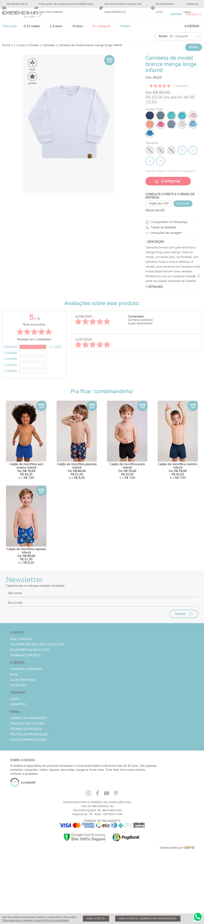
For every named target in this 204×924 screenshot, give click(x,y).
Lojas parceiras (23, 730)
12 (192, 150)
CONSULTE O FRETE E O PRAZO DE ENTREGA (170, 196)
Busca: (163, 36)
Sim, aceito (96, 918)
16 (160, 161)
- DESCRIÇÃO (154, 242)
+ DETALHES (154, 287)
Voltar (193, 47)
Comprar (171, 181)
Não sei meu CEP (155, 210)
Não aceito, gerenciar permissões (148, 918)
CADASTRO (18, 754)
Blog (14, 724)
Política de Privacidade (29, 784)
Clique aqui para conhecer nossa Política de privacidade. (35, 920)
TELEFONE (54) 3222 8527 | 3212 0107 (37, 694)
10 (182, 150)
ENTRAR (176, 14)
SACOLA (192, 14)
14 (149, 161)
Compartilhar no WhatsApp (169, 222)
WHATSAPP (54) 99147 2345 (30, 700)
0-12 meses (32, 26)
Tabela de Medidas (163, 227)
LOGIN (14, 749)
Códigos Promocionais (28, 790)
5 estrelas (10, 346)
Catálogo (18, 735)
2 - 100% (55, 346)
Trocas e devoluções (27, 773)
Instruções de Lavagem (166, 233)
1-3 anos (56, 26)
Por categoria (101, 26)
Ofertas (125, 26)
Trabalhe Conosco (25, 705)
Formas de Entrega (26, 779)
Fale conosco (21, 689)
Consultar (183, 203)
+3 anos (77, 26)
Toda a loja (9, 26)
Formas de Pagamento (28, 768)
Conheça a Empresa (26, 719)
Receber (180, 664)
